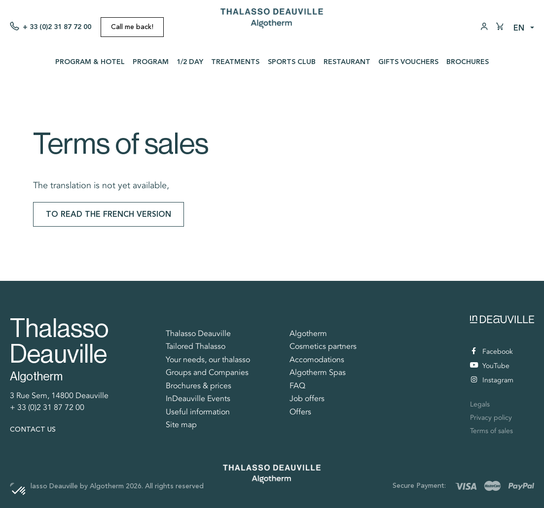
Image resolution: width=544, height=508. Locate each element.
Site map (181, 425)
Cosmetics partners (323, 346)
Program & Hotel (90, 62)
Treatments (235, 62)
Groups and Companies (207, 372)
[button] (19, 491)
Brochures (467, 62)
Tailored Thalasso (195, 346)
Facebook (492, 351)
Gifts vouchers (408, 62)
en (518, 28)
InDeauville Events (198, 399)
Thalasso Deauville (198, 334)
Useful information (198, 412)
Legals (480, 404)
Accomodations (317, 360)
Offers (300, 412)
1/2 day (190, 62)
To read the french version (108, 214)
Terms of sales (491, 431)
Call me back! (132, 27)
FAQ (297, 386)
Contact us (33, 429)
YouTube (489, 366)
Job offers (307, 399)
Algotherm (308, 334)
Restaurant (347, 62)
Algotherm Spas (318, 372)
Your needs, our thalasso (208, 360)
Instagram (492, 380)
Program (151, 62)
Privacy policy (491, 417)
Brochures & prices (198, 386)
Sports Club (292, 62)
